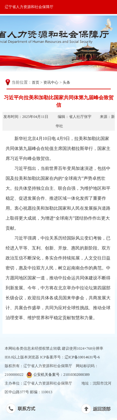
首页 (35, 82)
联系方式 (24, 410)
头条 (66, 82)
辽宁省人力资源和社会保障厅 (29, 7)
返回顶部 (99, 410)
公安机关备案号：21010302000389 (58, 375)
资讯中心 (50, 82)
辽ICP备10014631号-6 (82, 357)
